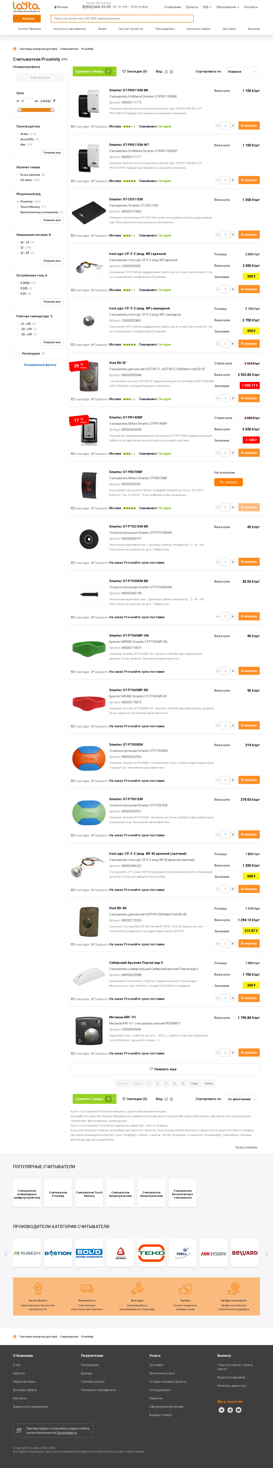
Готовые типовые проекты (167, 1381)
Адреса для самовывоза (30, 1406)
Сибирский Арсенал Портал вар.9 (136, 963)
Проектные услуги (162, 1373)
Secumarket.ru (67, 1432)
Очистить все (40, 77)
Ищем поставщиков (231, 1377)
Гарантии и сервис (198, 28)
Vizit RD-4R (117, 908)
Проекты (192, 7)
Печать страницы (246, 1147)
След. (194, 1083)
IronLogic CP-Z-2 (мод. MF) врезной (137, 254)
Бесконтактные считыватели (37, 212)
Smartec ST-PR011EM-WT (129, 145)
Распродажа (90, 1365)
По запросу (229, 482)
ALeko (22, 134)
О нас (17, 1365)
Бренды (86, 1373)
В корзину (249, 125)
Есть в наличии (28, 174)
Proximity (24, 201)
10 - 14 (23, 242)
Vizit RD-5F (117, 363)
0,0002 (23, 283)
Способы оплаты (93, 1381)
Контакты (251, 7)
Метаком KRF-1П (122, 1017)
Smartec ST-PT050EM (126, 745)
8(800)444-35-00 (96, 6)
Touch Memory (28, 206)
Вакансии (254, 28)
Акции (102, 28)
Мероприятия (228, 7)
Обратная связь (24, 1381)
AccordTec (25, 139)
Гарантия (155, 1398)
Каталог (29, 18)
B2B (207, 7)
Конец (209, 1083)
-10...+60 (24, 334)
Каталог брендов (29, 28)
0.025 (22, 288)
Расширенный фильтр (40, 365)
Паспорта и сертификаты (69, 28)
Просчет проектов (130, 28)
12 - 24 (23, 252)
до (43, 100)
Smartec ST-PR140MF (126, 417)
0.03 (21, 293)
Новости (19, 1373)
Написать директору (231, 1385)
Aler (21, 144)
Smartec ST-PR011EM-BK (128, 90)
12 (20, 247)
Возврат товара (160, 1415)
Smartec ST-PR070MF (126, 472)
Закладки (137, 71)
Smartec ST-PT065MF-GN (129, 635)
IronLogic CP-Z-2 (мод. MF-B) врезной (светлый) (148, 854)
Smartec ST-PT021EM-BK (128, 526)
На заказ (24, 180)
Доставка (229, 28)
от (24, 100)
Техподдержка (164, 28)
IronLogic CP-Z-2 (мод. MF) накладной (139, 308)
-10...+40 (24, 329)
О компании (172, 7)
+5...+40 (23, 323)
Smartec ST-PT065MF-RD (128, 690)
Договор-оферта (25, 1390)
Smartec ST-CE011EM (126, 199)
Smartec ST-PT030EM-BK (128, 581)
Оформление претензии (166, 1406)
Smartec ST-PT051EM (126, 799)
